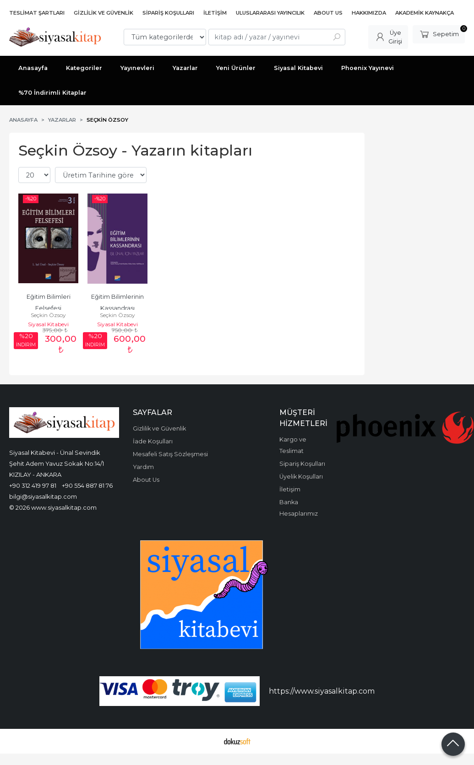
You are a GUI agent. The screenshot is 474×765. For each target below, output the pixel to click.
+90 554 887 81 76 (87, 485)
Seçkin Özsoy (48, 315)
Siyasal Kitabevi (48, 324)
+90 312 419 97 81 (32, 485)
